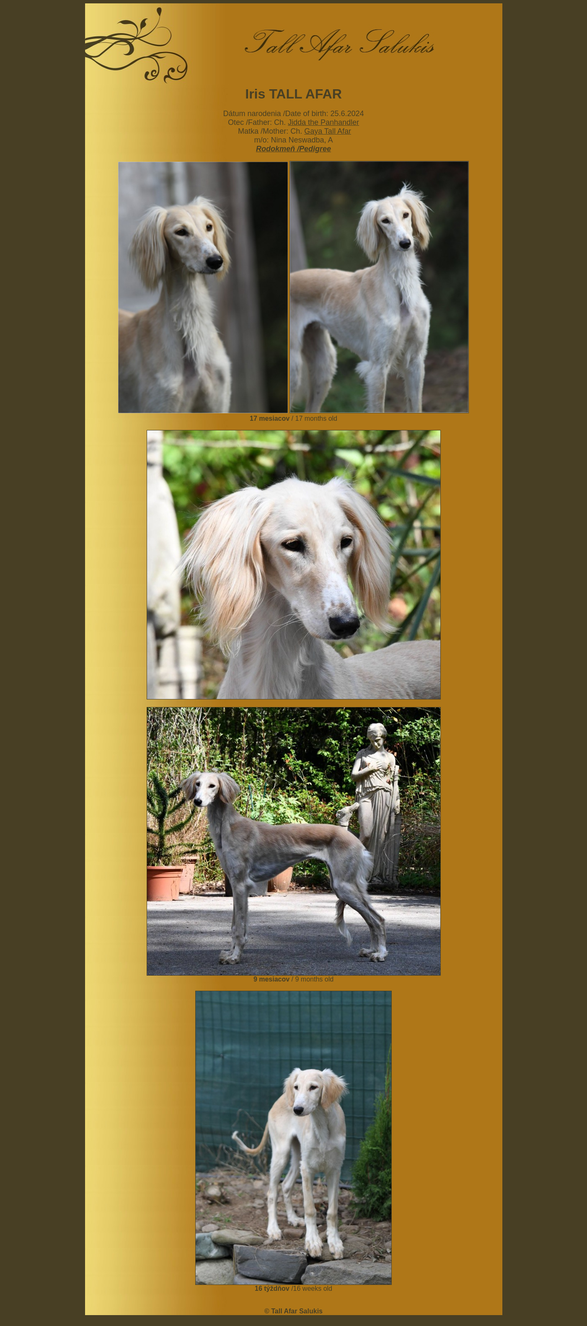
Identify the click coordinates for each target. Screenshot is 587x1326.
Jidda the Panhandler (323, 122)
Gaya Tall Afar (327, 131)
